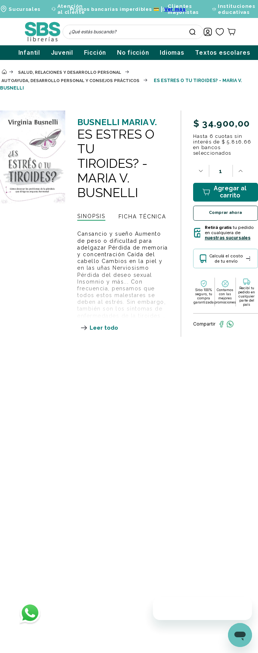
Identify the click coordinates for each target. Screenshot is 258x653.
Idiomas (172, 52)
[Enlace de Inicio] (4, 72)
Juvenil (62, 52)
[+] (241, 171)
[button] (225, 261)
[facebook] (221, 324)
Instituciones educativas (236, 9)
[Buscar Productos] (192, 32)
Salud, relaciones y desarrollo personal (69, 72)
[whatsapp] (230, 324)
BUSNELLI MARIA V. (117, 122)
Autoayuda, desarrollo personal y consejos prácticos (71, 80)
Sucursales (24, 9)
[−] (201, 171)
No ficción (133, 52)
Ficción (95, 52)
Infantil (29, 52)
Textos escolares (222, 52)
